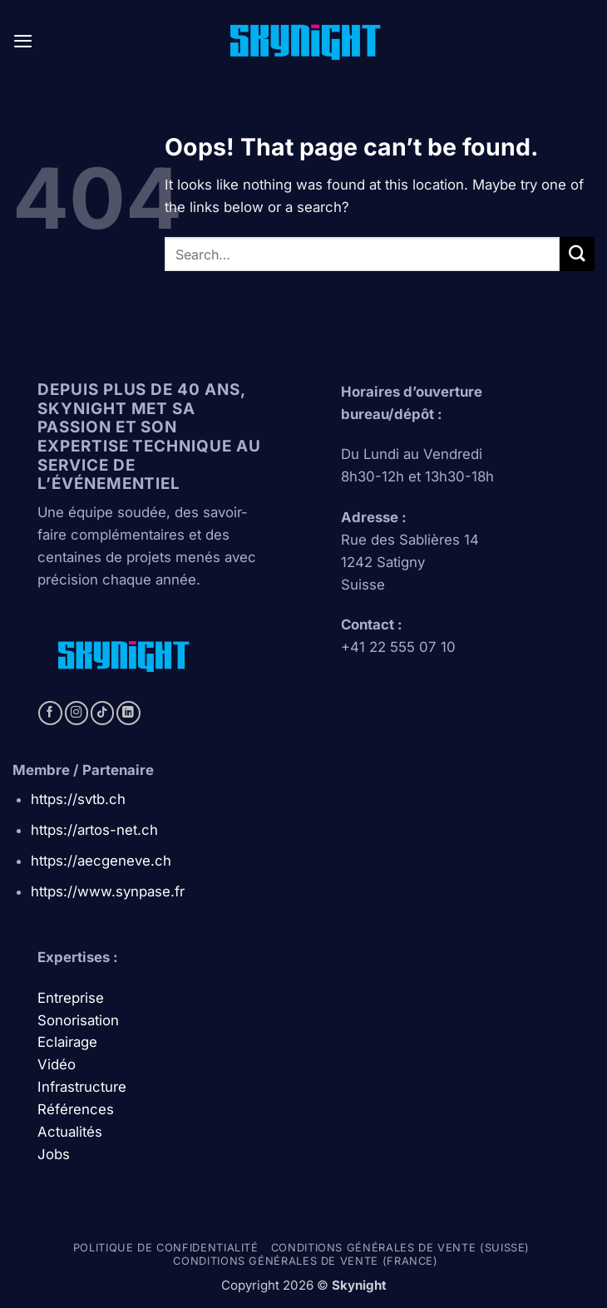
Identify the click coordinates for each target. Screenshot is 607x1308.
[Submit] (577, 254)
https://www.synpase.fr (108, 891)
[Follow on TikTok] (103, 713)
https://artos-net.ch (94, 830)
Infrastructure (81, 1086)
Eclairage (67, 1042)
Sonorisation (78, 1020)
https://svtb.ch (78, 799)
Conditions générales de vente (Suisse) (400, 1247)
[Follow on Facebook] (50, 713)
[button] (23, 41)
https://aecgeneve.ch (101, 860)
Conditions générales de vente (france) (305, 1261)
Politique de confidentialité (166, 1247)
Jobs (53, 1154)
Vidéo (56, 1064)
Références (75, 1109)
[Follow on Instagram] (77, 713)
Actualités (69, 1131)
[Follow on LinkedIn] (128, 713)
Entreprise (72, 998)
